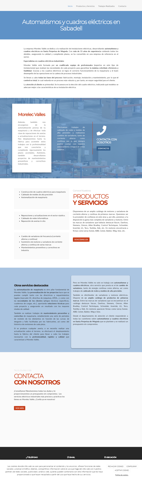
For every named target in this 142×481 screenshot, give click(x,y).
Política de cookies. (121, 475)
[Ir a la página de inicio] (11, 6)
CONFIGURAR (131, 466)
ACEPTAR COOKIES (122, 470)
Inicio (70, 6)
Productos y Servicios (85, 6)
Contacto (122, 6)
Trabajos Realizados (106, 6)
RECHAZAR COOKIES (116, 466)
